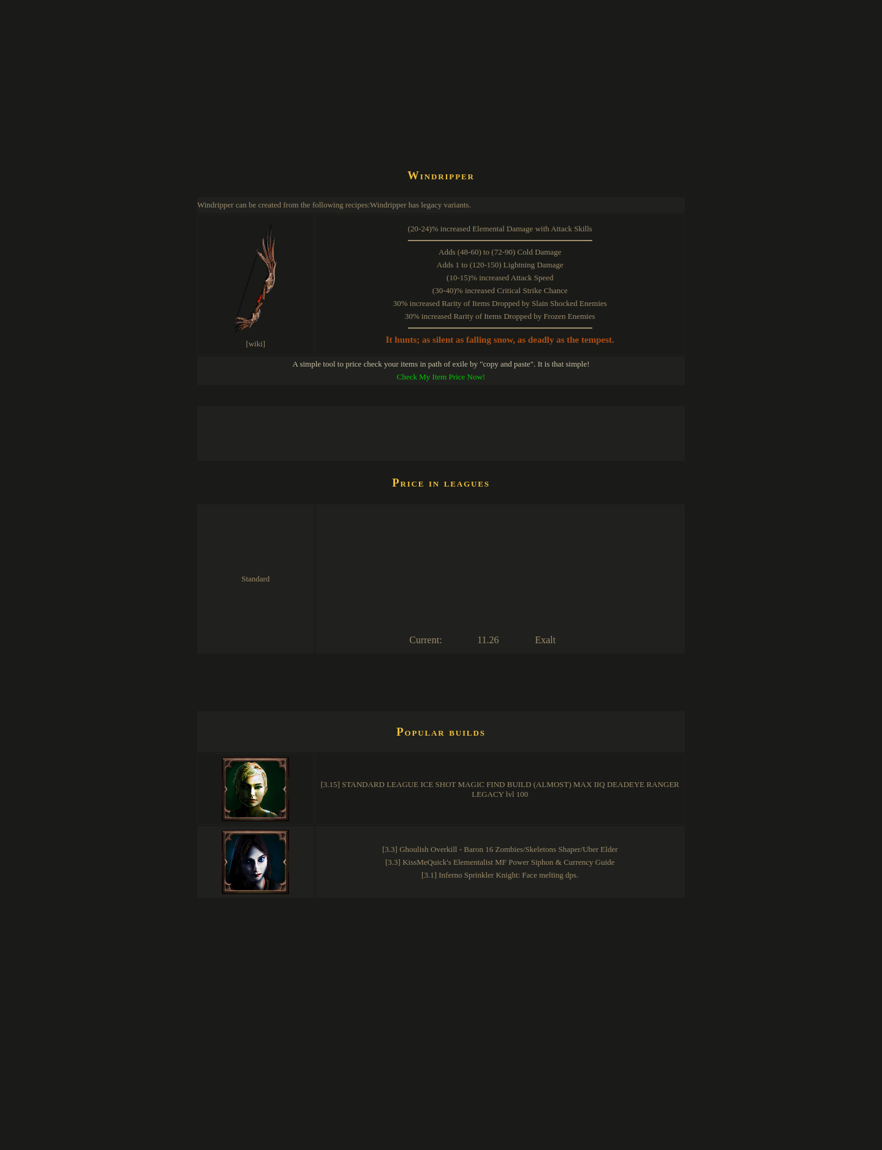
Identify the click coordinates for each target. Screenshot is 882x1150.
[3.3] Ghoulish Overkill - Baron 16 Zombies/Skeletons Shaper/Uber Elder (500, 849)
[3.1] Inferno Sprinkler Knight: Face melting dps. (499, 874)
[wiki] (255, 343)
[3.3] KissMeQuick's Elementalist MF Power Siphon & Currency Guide (500, 862)
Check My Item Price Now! (441, 376)
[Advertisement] (420, 124)
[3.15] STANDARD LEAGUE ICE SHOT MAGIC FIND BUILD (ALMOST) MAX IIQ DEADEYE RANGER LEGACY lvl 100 (500, 789)
